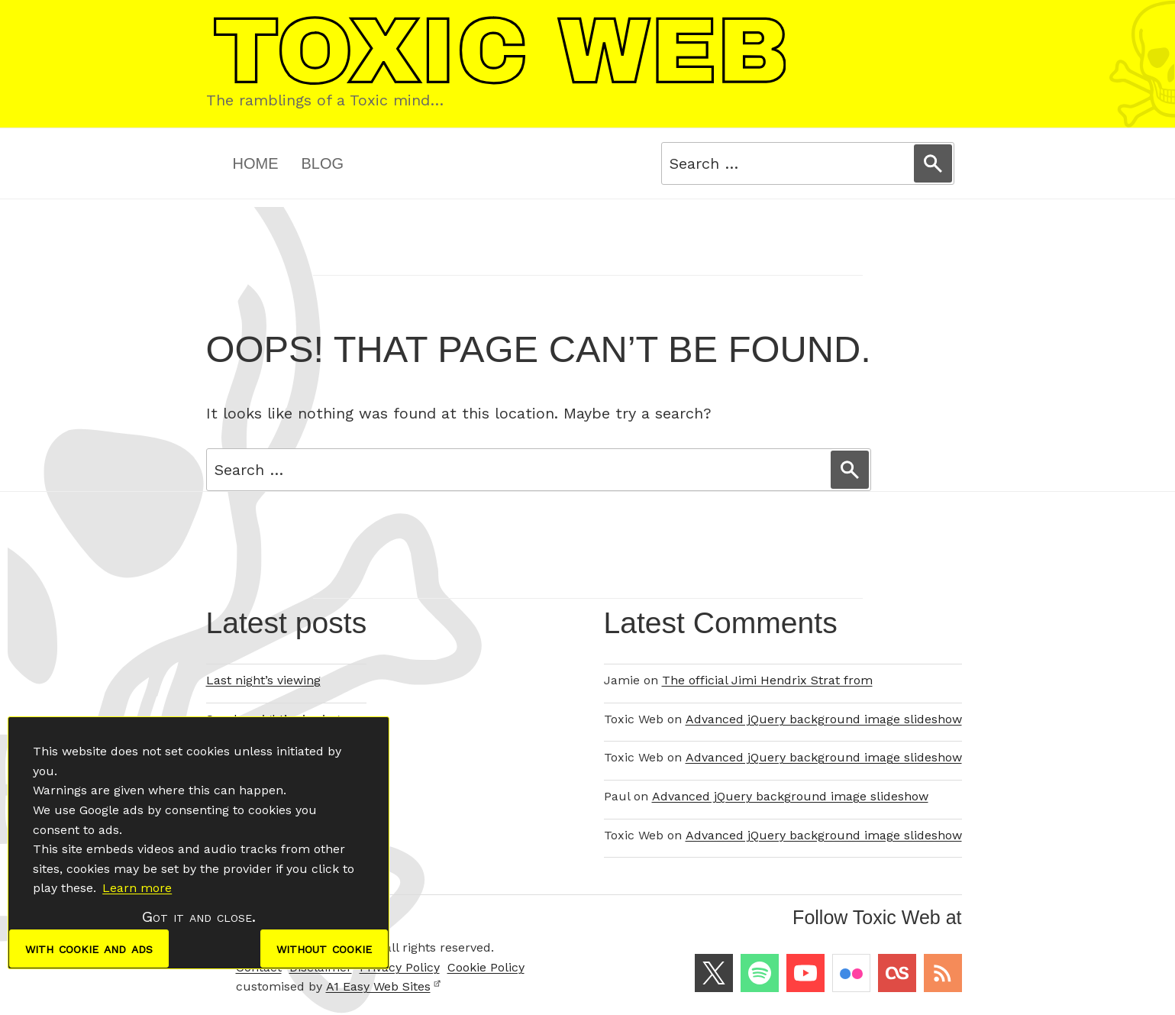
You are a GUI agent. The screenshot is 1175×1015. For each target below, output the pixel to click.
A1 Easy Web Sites (383, 986)
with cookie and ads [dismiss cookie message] (89, 948)
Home (256, 163)
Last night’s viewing (263, 680)
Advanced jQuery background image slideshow (824, 719)
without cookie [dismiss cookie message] (324, 948)
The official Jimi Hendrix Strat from (767, 680)
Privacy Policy (400, 967)
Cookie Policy (486, 967)
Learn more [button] (137, 888)
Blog (323, 163)
